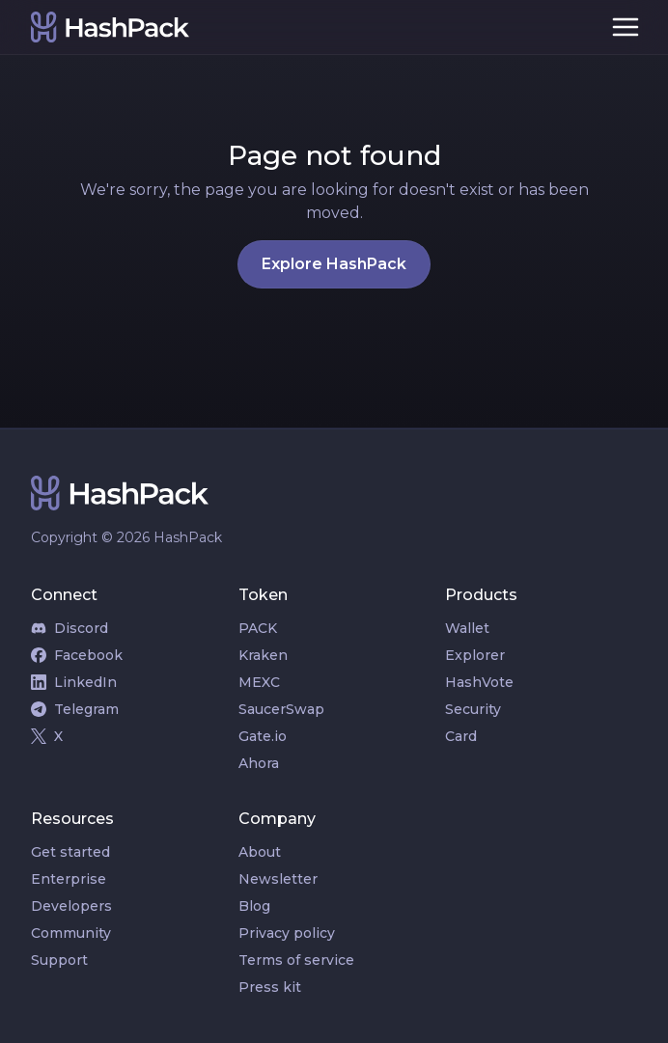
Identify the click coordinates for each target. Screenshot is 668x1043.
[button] (625, 27)
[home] (307, 27)
